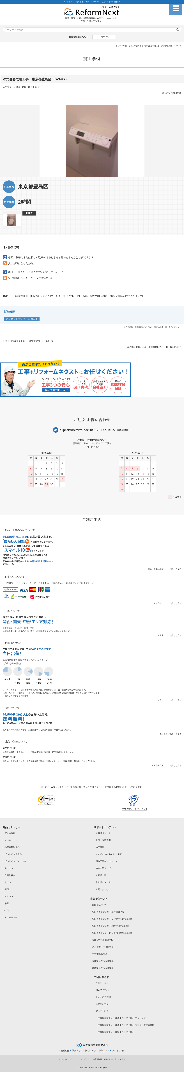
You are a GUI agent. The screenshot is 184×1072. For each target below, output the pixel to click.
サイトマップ (66, 1059)
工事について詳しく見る (170, 635)
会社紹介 (65, 1050)
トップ (118, 46)
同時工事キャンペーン (106, 861)
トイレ (7, 882)
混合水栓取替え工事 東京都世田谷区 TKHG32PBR (153, 347)
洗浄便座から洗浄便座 (103, 961)
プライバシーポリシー (82, 1059)
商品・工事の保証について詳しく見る (164, 569)
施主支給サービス (104, 868)
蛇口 (6, 910)
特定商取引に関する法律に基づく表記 (108, 1059)
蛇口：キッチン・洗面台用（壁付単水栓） (112, 933)
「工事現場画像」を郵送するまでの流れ (115, 1032)
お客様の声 (101, 875)
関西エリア (90, 1050)
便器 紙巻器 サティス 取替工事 (21, 319)
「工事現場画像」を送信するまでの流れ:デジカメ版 (121, 1018)
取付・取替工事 (103, 840)
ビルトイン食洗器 (13, 854)
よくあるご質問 (103, 997)
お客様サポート (103, 833)
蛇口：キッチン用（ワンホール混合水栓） (112, 918)
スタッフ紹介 (118, 1050)
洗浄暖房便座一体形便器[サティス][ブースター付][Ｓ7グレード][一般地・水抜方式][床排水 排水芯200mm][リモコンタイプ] (78, 296)
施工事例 (100, 847)
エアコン (8, 896)
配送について (102, 1011)
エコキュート (10, 840)
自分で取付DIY (99, 904)
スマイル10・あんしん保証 (109, 854)
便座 (6, 889)
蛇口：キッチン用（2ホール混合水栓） (111, 925)
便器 (141, 46)
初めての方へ (102, 990)
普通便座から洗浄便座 (103, 968)
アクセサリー (10, 917)
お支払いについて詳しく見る (168, 603)
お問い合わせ (102, 889)
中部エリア (104, 1050)
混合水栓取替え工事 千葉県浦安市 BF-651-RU (29, 341)
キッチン (8, 868)
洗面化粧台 (9, 875)
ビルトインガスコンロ (15, 861)
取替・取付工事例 (130, 46)
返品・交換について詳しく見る (167, 765)
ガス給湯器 (9, 833)
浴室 (6, 903)
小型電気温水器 (12, 847)
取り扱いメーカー (104, 882)
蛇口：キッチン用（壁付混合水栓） (109, 911)
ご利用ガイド (102, 983)
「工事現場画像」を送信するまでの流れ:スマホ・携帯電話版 (125, 1025)
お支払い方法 (102, 1004)
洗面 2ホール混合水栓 (102, 940)
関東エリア (77, 1050)
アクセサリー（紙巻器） (104, 947)
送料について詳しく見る (170, 734)
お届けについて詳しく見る (169, 700)
